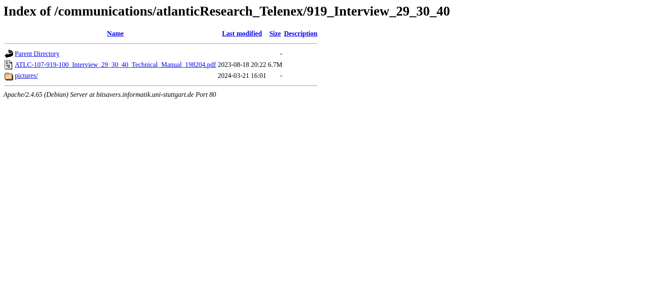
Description (300, 33)
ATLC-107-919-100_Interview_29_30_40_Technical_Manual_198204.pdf (115, 64)
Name (115, 33)
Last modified (242, 33)
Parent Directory (37, 53)
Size (275, 33)
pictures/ (26, 75)
